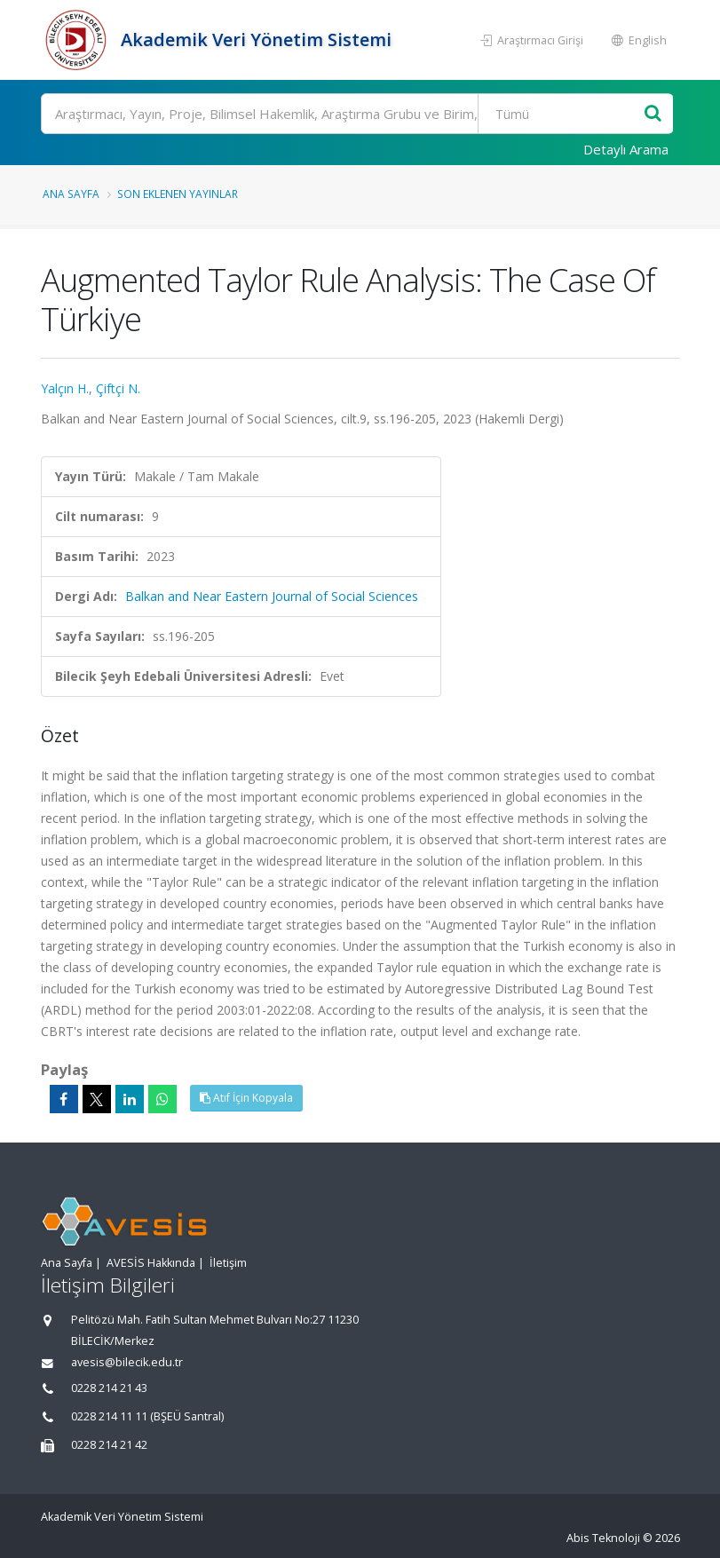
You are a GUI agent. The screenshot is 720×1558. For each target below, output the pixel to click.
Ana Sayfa (71, 193)
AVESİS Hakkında (151, 1262)
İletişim (228, 1262)
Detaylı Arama (626, 149)
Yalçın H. (65, 388)
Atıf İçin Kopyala (246, 1097)
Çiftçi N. (118, 388)
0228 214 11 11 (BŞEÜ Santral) (147, 1416)
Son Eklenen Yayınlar (177, 193)
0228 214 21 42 (109, 1444)
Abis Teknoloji (603, 1538)
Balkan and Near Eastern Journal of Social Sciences (271, 596)
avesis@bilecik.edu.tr (127, 1362)
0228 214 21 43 (109, 1388)
